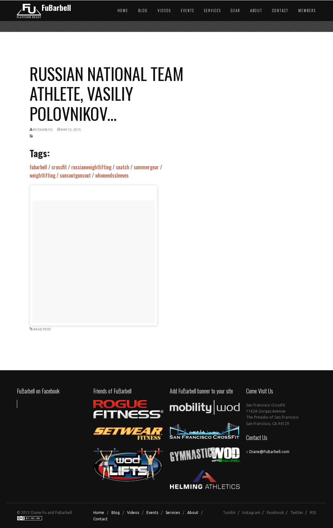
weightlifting (42, 175)
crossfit (59, 167)
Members (307, 10)
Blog (143, 10)
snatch (122, 167)
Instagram (251, 512)
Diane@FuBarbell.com (269, 452)
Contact (280, 10)
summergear (146, 167)
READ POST (42, 329)
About (256, 10)
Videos (164, 10)
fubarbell (38, 167)
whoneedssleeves (112, 175)
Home (122, 10)
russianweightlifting (91, 167)
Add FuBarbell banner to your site (201, 391)
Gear (235, 10)
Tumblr (229, 512)
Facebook (275, 512)
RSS (313, 512)
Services (212, 10)
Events (187, 10)
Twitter (296, 512)
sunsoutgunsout (75, 175)
